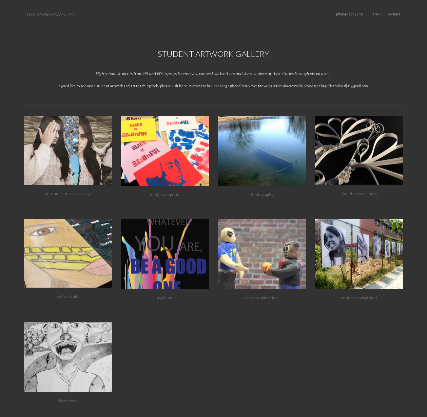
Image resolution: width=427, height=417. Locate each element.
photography (346, 14)
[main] (67, 14)
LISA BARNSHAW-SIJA (49, 14)
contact (394, 14)
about (377, 14)
